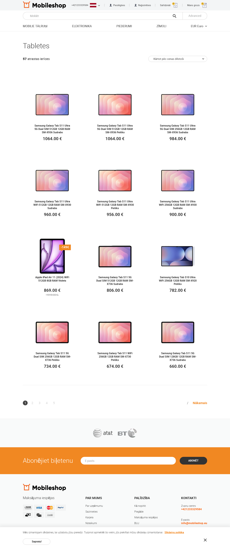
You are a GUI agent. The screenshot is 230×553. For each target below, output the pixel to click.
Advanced (194, 15)
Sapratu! (37, 541)
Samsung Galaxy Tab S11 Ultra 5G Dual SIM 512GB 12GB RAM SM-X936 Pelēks (115, 129)
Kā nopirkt (140, 505)
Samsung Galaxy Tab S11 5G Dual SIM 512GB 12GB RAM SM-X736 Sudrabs (115, 281)
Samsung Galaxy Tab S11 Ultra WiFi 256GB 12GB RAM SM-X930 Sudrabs (178, 205)
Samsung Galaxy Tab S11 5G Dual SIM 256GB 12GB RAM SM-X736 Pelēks (52, 357)
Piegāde (138, 511)
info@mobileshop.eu (194, 523)
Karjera (89, 517)
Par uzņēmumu (94, 505)
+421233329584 (80, 5)
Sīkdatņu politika (174, 532)
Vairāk (50, 515)
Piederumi (124, 26)
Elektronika (82, 26)
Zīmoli (161, 26)
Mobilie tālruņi (35, 26)
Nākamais (200, 403)
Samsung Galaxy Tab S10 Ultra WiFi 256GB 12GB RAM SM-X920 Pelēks (178, 281)
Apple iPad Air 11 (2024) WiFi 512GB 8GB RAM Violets (52, 279)
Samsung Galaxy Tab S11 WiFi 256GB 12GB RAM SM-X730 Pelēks (114, 357)
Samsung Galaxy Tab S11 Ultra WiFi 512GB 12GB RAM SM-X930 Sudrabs (52, 205)
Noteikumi (91, 523)
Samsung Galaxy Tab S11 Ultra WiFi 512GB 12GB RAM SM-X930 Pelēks (115, 205)
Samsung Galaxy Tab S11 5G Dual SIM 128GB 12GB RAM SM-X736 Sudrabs (177, 357)
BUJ (136, 523)
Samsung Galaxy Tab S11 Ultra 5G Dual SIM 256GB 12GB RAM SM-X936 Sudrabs (177, 129)
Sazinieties (91, 511)
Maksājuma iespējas (146, 517)
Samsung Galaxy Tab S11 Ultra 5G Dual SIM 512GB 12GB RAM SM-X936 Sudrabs (52, 129)
